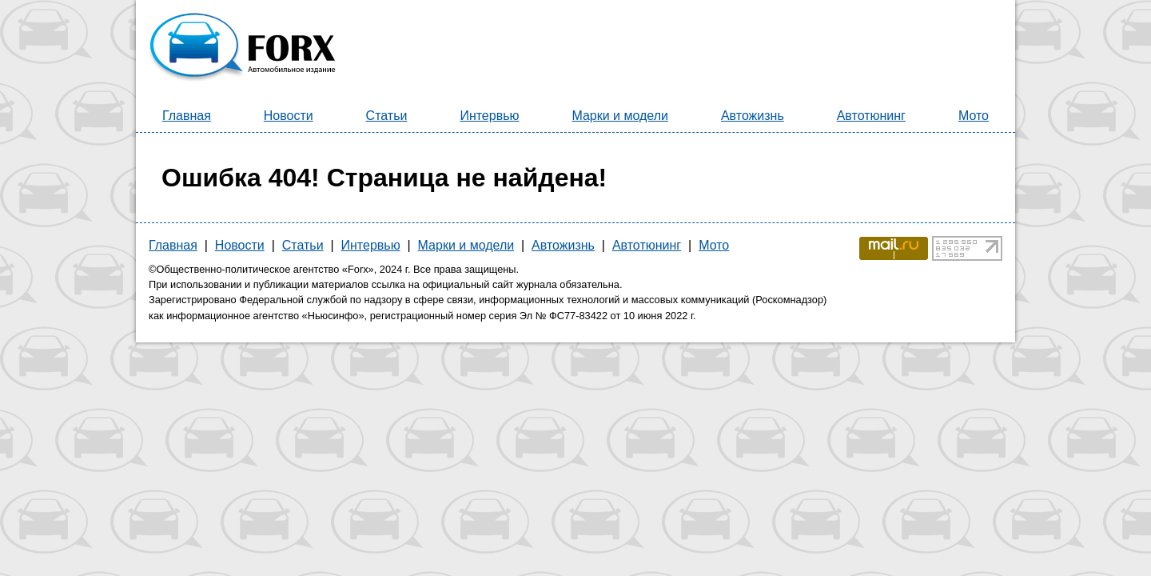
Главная (186, 115)
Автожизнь (752, 115)
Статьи (387, 115)
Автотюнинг (871, 115)
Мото (973, 115)
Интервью (489, 115)
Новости (288, 115)
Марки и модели (620, 115)
